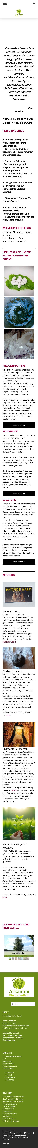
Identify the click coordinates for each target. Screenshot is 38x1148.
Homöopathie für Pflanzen (13, 1099)
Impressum (7, 1056)
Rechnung (10, 1080)
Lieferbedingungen (10, 1066)
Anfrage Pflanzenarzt (11, 1033)
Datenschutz (7, 1061)
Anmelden (6, 1144)
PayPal (9, 1075)
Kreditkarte (11, 1077)
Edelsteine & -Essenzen (11, 1121)
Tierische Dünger (9, 1106)
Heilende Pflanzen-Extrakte (13, 1101)
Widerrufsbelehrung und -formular (13, 1133)
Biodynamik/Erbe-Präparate (13, 1097)
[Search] (23, 1004)
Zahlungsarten (8, 1068)
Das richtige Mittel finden (12, 1035)
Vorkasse (10, 1072)
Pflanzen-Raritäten (10, 1114)
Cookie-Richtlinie (8, 1135)
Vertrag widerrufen (21, 1135)
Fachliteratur (7, 1116)
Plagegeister (7, 1111)
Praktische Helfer (9, 1118)
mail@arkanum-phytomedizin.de (15, 1028)
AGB (4, 1059)
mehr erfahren (19, 425)
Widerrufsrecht (8, 1064)
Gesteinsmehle (8, 1109)
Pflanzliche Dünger (10, 1104)
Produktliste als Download (12, 1038)
